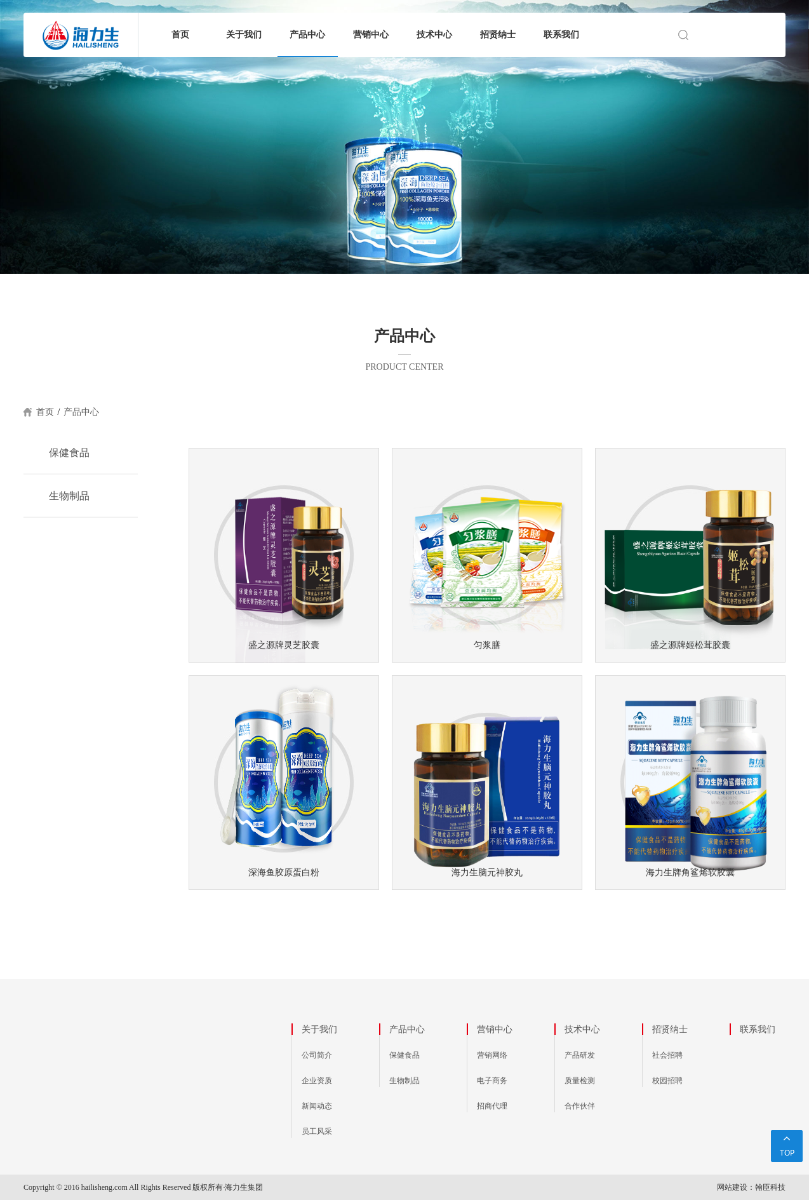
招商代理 (492, 1106)
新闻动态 (317, 1106)
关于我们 (244, 34)
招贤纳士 (498, 34)
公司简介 (317, 1055)
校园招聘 (667, 1080)
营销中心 (371, 34)
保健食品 (69, 452)
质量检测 (580, 1080)
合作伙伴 (580, 1106)
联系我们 (561, 34)
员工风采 (317, 1131)
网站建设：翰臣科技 (751, 1187)
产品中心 (307, 34)
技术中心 (434, 34)
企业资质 (317, 1080)
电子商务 (492, 1080)
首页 (180, 34)
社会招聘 (667, 1055)
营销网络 (492, 1055)
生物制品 (69, 495)
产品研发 (580, 1055)
